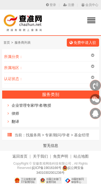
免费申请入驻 (82, 42)
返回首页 (19, 156)
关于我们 (40, 156)
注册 (68, 5)
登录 (51, 5)
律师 (15, 113)
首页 (7, 42)
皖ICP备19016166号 (46, 168)
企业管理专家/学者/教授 (31, 105)
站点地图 (81, 156)
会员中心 (89, 5)
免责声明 (60, 156)
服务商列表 (23, 42)
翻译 (15, 121)
